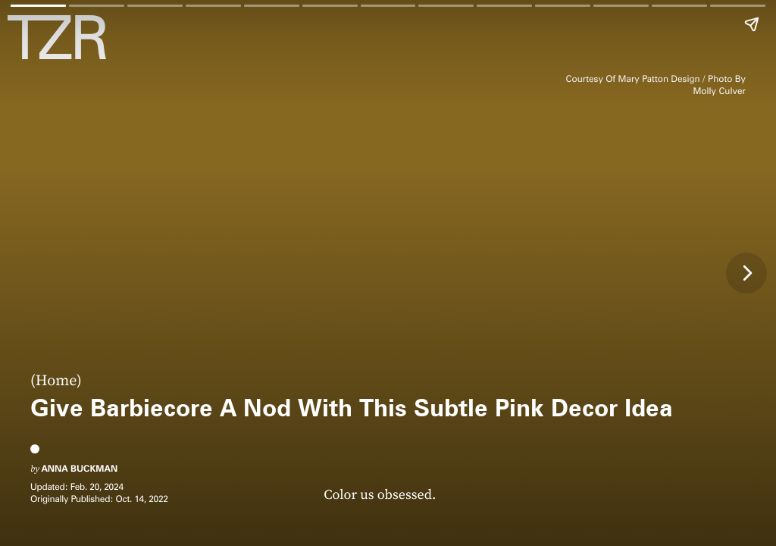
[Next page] (746, 273)
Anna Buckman (79, 468)
